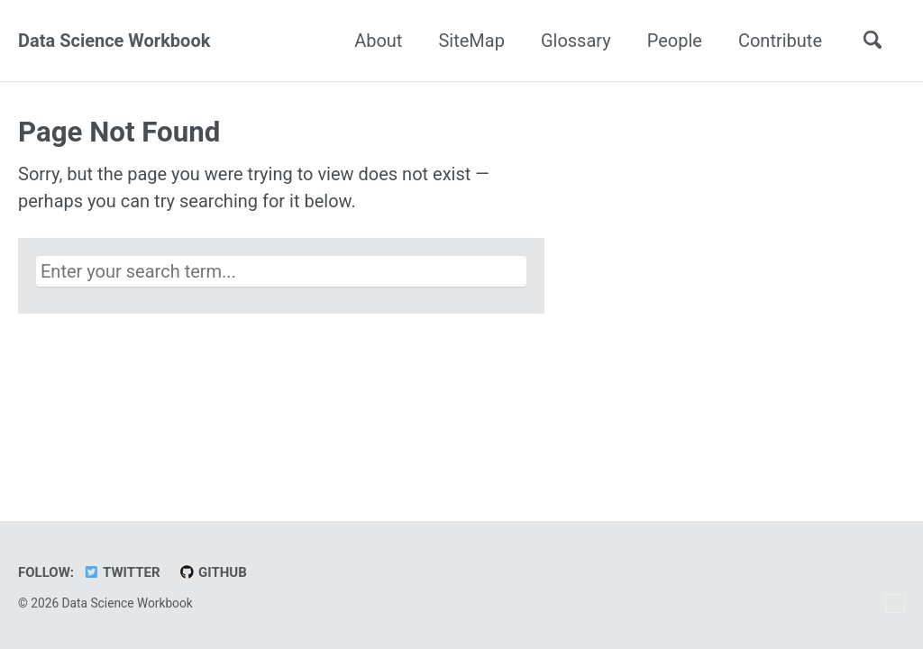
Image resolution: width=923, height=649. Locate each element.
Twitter (121, 572)
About (378, 40)
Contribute (780, 40)
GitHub (212, 572)
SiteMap (471, 40)
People (674, 40)
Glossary (576, 40)
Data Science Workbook (114, 40)
